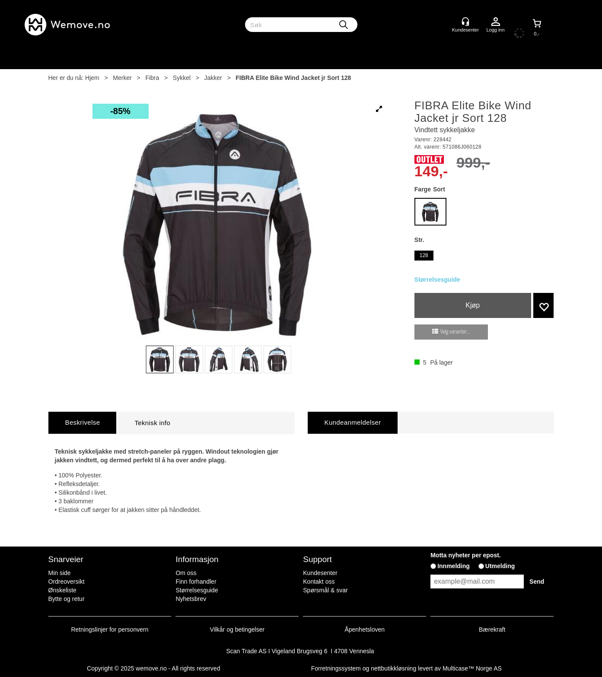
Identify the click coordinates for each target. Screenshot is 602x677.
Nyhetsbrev (190, 598)
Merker (122, 77)
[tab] (82, 423)
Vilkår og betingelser (237, 629)
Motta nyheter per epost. (465, 555)
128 (424, 255)
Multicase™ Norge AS (472, 668)
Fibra (152, 77)
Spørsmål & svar (325, 590)
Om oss (185, 572)
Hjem (92, 77)
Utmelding (500, 566)
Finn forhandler (195, 581)
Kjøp (472, 305)
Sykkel (182, 77)
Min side (59, 572)
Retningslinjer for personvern (110, 629)
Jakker (213, 77)
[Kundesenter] (465, 21)
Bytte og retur (66, 598)
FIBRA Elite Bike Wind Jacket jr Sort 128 (293, 77)
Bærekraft (492, 629)
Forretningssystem (336, 668)
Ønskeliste (62, 590)
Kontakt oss (318, 581)
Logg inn (496, 22)
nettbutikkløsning (393, 668)
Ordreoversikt (66, 581)
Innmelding (453, 566)
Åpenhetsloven (364, 629)
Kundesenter (320, 572)
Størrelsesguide (437, 279)
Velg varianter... (455, 332)
